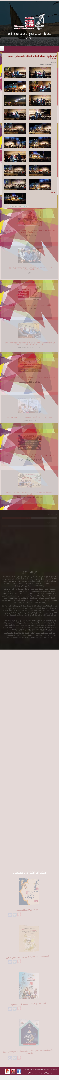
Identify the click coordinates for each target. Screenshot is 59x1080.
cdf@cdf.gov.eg (29, 1069)
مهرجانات (53, 192)
